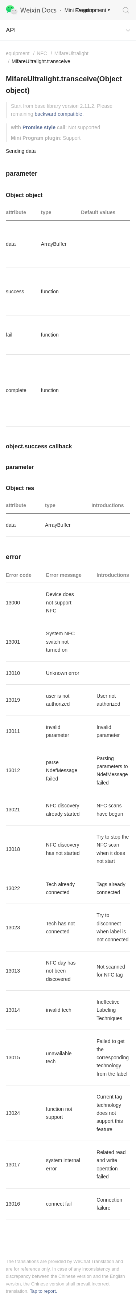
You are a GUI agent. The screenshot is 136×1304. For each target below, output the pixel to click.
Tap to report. (43, 1291)
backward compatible (58, 114)
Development (92, 10)
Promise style (38, 127)
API (11, 30)
